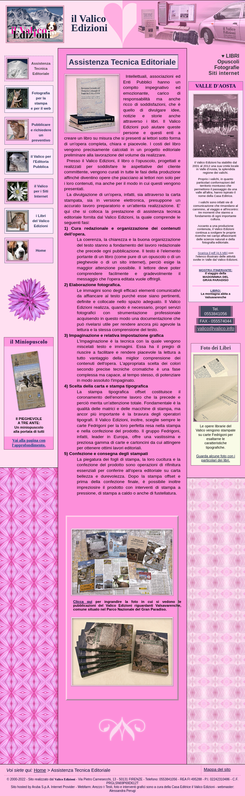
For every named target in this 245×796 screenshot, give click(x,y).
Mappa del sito (217, 769)
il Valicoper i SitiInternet (41, 191)
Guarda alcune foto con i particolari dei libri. (215, 458)
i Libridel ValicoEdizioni (40, 221)
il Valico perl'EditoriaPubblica (41, 162)
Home (41, 250)
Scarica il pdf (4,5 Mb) (212, 253)
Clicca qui (82, 602)
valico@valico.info (215, 328)
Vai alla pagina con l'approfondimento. (29, 442)
